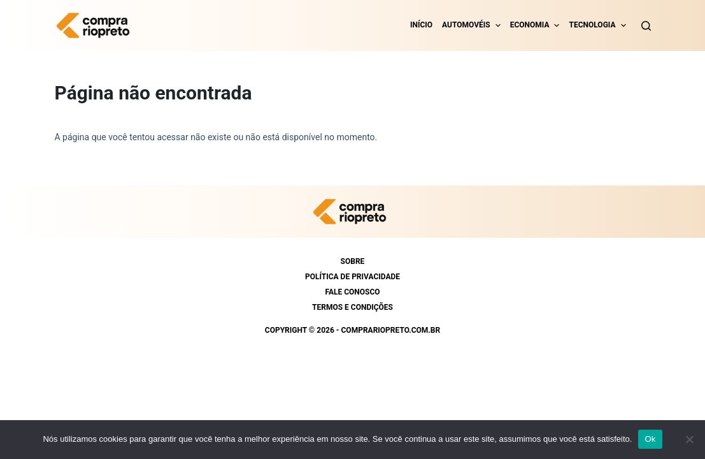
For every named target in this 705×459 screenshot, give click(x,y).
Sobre (353, 261)
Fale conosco (352, 292)
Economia (530, 24)
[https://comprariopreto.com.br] (96, 25)
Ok (649, 439)
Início (421, 24)
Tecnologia (592, 24)
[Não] (689, 439)
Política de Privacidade (352, 276)
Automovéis (466, 24)
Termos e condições (352, 307)
